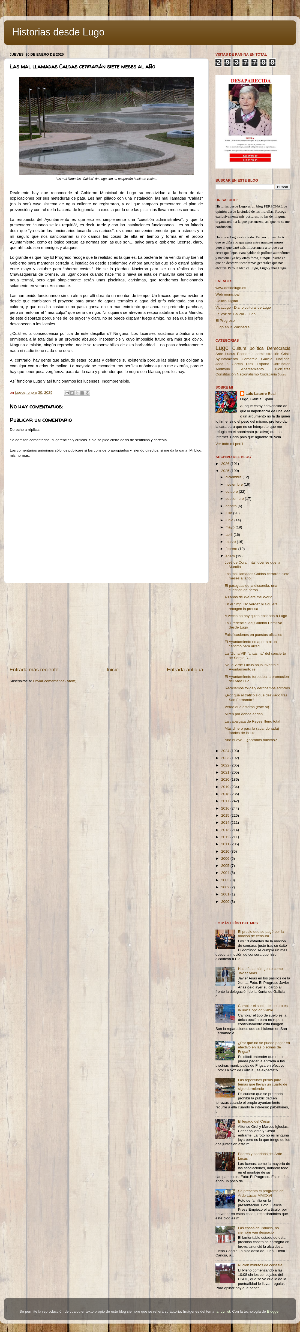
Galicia (266, 359)
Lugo (222, 347)
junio (230, 520)
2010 (225, 851)
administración (267, 354)
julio (229, 513)
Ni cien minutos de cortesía (260, 1265)
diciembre (234, 477)
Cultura (239, 348)
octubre (232, 491)
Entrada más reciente (34, 669)
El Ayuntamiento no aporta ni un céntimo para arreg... (251, 644)
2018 (225, 794)
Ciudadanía (268, 374)
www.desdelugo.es (230, 288)
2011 (225, 844)
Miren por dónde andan (244, 714)
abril (229, 535)
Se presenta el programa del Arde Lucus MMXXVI (261, 1193)
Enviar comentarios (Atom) (55, 681)
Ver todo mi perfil (229, 444)
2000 (225, 902)
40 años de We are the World (248, 597)
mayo (231, 527)
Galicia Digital (226, 301)
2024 (225, 751)
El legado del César (254, 1121)
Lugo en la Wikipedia (232, 327)
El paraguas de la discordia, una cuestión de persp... (251, 588)
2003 (225, 880)
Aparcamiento (252, 369)
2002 (225, 887)
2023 (225, 758)
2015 (225, 815)
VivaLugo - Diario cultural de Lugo (243, 307)
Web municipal (227, 294)
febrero (232, 549)
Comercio (249, 359)
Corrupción (281, 364)
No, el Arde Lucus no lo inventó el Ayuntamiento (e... (252, 667)
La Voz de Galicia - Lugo (235, 314)
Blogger (273, 1311)
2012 (225, 837)
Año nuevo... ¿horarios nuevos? (251, 740)
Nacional (283, 359)
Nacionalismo (248, 374)
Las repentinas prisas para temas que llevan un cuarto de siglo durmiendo (262, 1084)
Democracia (278, 348)
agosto (232, 506)
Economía (245, 354)
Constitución (225, 374)
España (263, 364)
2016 (225, 808)
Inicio (113, 669)
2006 (225, 858)
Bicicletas (282, 369)
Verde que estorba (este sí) (247, 707)
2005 (225, 866)
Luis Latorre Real (260, 394)
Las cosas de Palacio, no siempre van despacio (258, 1230)
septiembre (235, 499)
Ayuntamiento (226, 359)
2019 (225, 787)
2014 (225, 822)
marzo (231, 542)
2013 (225, 830)
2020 (225, 779)
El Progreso (225, 320)
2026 (225, 464)
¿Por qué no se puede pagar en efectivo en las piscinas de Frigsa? (264, 1047)
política (256, 348)
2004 (225, 873)
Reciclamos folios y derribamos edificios (257, 688)
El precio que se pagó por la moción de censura (261, 934)
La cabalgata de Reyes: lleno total (252, 721)
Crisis (285, 354)
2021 (225, 772)
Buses (282, 374)
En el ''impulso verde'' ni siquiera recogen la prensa (251, 606)
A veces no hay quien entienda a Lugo (256, 616)
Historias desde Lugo (58, 32)
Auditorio (222, 369)
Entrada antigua (185, 669)
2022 (225, 765)
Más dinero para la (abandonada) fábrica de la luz (252, 730)
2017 (225, 801)
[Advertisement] (106, 625)
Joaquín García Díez (234, 364)
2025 (225, 471)
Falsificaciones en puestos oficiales (253, 635)
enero (231, 556)
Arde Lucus (225, 354)
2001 (225, 894)
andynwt (223, 1311)
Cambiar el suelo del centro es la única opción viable (262, 1008)
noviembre (235, 484)
